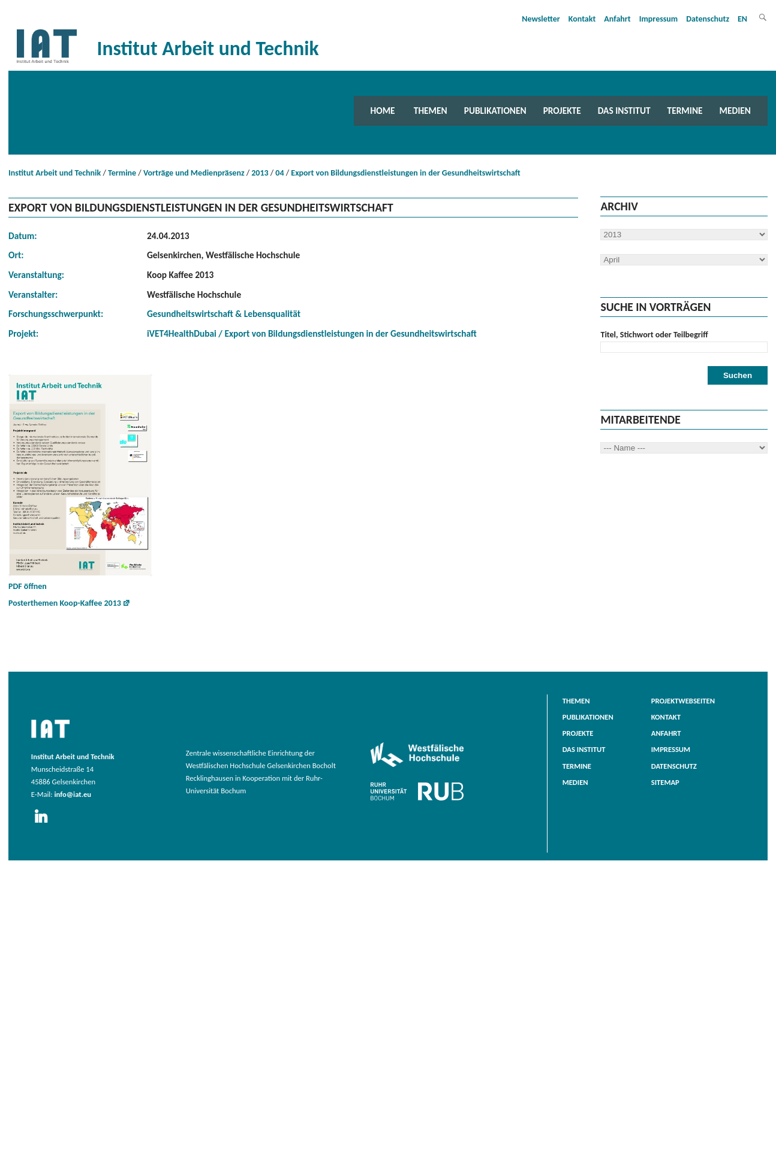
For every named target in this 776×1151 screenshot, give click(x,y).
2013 (259, 173)
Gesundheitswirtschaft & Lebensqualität (223, 313)
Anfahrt (617, 19)
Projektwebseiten (683, 700)
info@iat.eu (72, 794)
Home (383, 110)
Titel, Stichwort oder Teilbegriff (654, 335)
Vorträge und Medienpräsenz (194, 173)
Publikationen (495, 110)
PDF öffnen (80, 482)
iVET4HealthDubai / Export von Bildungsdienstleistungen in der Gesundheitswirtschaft (312, 333)
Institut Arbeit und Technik (54, 173)
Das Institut (624, 110)
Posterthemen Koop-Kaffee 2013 (64, 603)
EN (742, 19)
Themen (430, 110)
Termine (685, 110)
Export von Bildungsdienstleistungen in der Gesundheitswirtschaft (405, 173)
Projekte (562, 110)
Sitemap (665, 782)
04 (279, 173)
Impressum (658, 19)
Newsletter (541, 19)
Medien (735, 110)
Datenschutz (707, 19)
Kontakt (582, 19)
